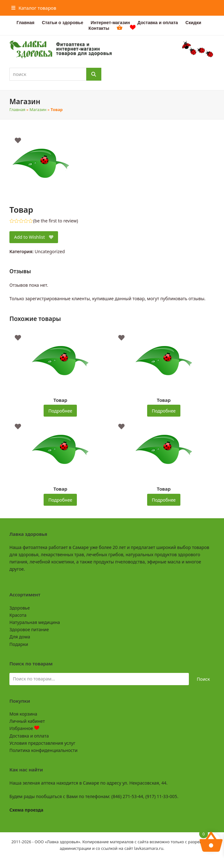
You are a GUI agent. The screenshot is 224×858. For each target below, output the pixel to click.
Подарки (18, 644)
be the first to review (56, 221)
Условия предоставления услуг (42, 743)
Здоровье (19, 608)
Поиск (203, 679)
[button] (33, 8)
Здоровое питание (29, 629)
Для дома (19, 637)
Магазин (37, 109)
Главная (17, 109)
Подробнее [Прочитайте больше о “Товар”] (60, 411)
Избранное (24, 728)
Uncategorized (50, 251)
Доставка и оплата (29, 736)
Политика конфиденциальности (43, 750)
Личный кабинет (27, 721)
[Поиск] (93, 74)
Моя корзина (23, 714)
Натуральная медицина (34, 622)
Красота (17, 615)
